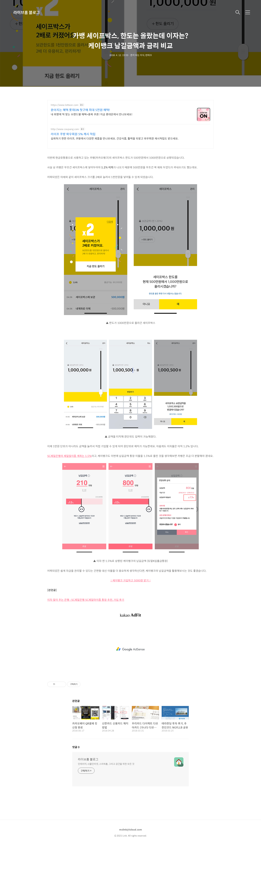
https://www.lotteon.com (64, 105)
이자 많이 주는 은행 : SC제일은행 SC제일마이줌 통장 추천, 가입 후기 (85, 646)
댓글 (76, 794)
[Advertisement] (130, 175)
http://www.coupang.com (65, 129)
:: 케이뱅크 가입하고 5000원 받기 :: (131, 627)
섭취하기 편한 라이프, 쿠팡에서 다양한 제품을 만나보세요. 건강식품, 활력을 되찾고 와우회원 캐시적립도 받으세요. (114, 138)
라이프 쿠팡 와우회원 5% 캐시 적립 (73, 134)
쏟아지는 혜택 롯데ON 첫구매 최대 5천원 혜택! (80, 110)
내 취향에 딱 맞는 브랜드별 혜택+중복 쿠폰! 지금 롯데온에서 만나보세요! (91, 114)
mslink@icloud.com (130, 876)
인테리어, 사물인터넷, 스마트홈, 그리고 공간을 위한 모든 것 (106, 810)
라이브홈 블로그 (26, 12)
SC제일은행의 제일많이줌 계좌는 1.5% (69, 502)
